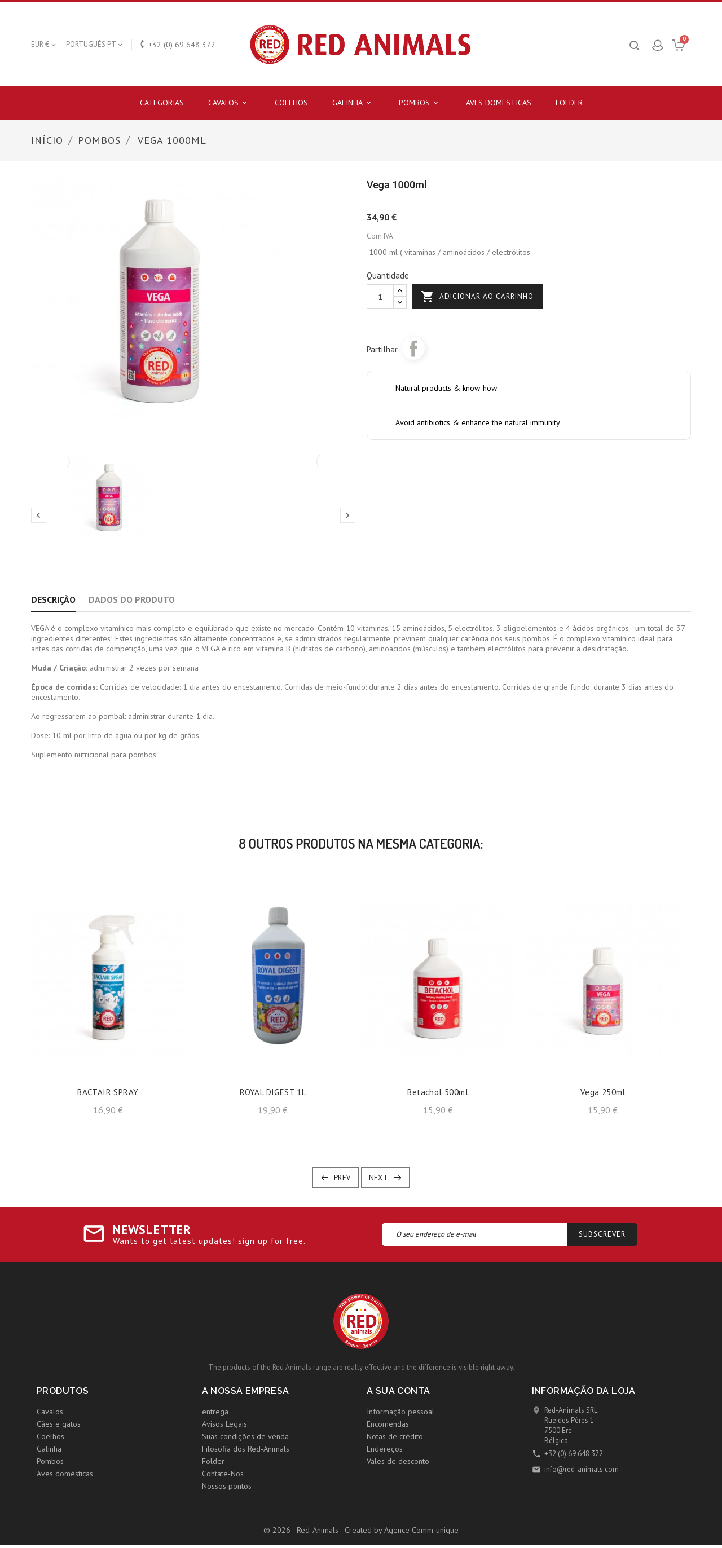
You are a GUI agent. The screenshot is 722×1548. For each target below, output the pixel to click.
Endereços (385, 1449)
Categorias (162, 103)
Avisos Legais (224, 1424)
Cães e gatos (59, 1424)
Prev (342, 1178)
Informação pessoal (400, 1411)
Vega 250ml (603, 1092)
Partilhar (413, 348)
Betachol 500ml (437, 1092)
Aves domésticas (498, 103)
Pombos (420, 103)
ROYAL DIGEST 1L (273, 1092)
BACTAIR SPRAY (107, 1092)
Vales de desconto (398, 1461)
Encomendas (388, 1424)
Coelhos (291, 103)
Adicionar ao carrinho (477, 296)
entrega (215, 1411)
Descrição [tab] (53, 599)
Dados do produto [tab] (132, 599)
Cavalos (229, 103)
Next (379, 1178)
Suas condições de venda (245, 1436)
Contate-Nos (223, 1473)
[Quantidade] (380, 296)
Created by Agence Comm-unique (402, 1530)
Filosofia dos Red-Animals (245, 1449)
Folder (569, 103)
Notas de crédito (395, 1436)
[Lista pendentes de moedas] (44, 44)
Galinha (353, 103)
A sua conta (398, 1391)
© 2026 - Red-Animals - (304, 1530)
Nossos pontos (227, 1486)
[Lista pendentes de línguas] (95, 44)
